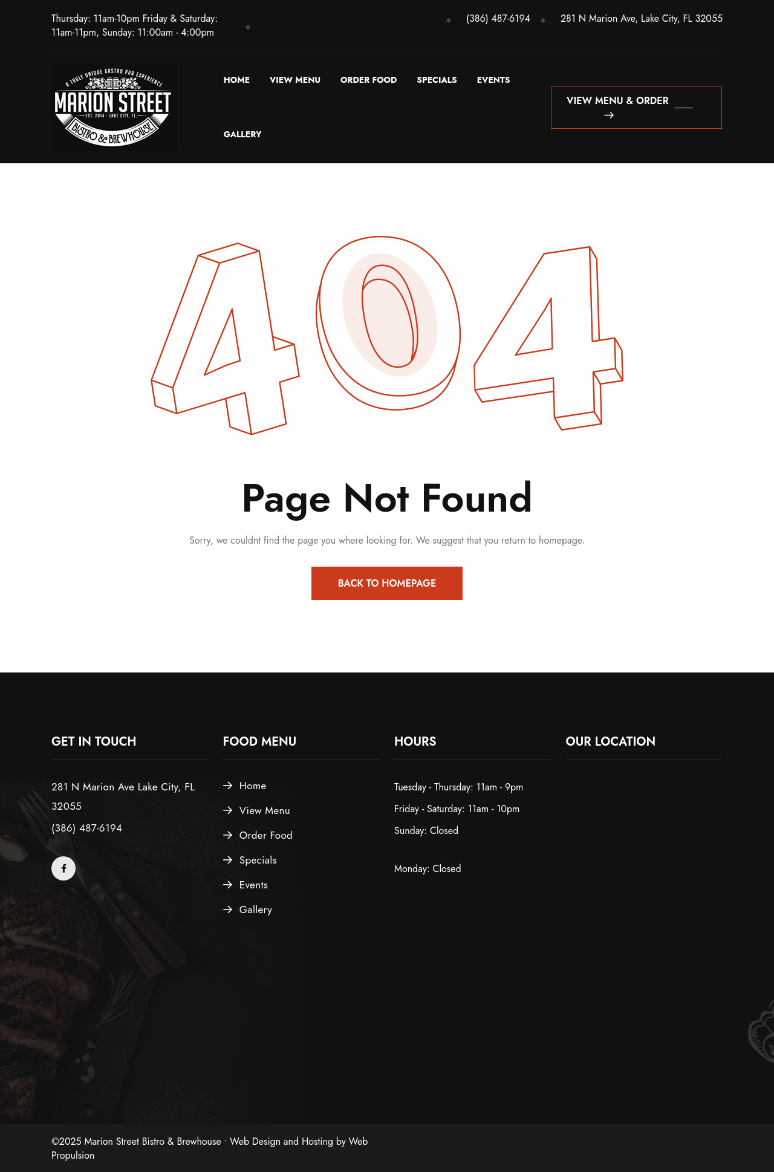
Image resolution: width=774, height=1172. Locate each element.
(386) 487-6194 (498, 18)
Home (237, 80)
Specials (437, 80)
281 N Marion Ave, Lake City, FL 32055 (642, 18)
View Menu (295, 80)
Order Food (368, 80)
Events (493, 80)
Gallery (243, 134)
